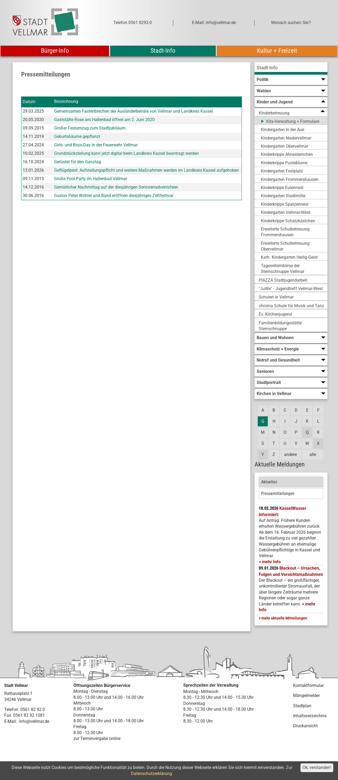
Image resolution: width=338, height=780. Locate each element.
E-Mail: (10, 721)
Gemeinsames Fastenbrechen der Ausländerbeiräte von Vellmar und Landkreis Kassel (133, 111)
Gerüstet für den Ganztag (77, 161)
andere (290, 454)
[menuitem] (291, 68)
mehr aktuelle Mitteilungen (284, 618)
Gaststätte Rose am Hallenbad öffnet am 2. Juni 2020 (104, 119)
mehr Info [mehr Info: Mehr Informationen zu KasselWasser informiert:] (271, 561)
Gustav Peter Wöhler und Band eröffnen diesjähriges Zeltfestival (113, 195)
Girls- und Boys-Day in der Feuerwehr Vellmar (96, 144)
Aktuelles (269, 481)
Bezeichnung (66, 101)
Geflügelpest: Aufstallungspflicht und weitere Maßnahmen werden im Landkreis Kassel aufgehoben (146, 170)
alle (312, 454)
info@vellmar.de (34, 721)
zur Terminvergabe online (96, 738)
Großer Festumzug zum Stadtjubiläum (89, 128)
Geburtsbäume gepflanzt (77, 136)
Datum (29, 101)
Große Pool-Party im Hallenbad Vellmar (90, 178)
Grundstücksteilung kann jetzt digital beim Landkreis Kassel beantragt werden (126, 153)
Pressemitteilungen (277, 493)
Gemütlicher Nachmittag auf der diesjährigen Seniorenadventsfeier (116, 187)
